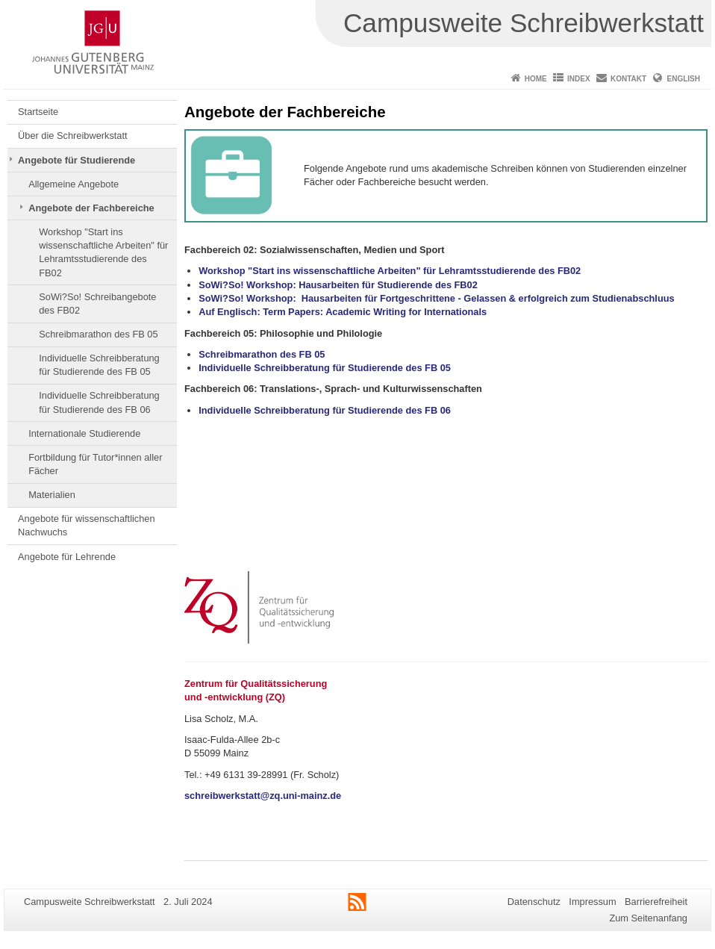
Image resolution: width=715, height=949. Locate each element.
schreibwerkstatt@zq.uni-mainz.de (262, 795)
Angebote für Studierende (76, 160)
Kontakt (628, 79)
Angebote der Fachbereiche (91, 208)
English (683, 79)
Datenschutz (534, 901)
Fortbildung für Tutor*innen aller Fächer (95, 464)
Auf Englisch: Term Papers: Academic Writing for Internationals (343, 311)
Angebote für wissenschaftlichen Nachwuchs (86, 525)
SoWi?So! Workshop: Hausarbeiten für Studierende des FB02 (338, 284)
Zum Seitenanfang (648, 918)
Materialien (51, 494)
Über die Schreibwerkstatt (73, 135)
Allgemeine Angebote (73, 184)
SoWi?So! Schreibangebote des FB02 (97, 303)
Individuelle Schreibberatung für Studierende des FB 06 (99, 402)
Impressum (592, 901)
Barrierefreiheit (656, 901)
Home (536, 79)
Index (578, 79)
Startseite (38, 111)
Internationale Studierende (84, 433)
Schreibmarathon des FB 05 (98, 334)
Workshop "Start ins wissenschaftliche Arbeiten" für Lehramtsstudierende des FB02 (103, 252)
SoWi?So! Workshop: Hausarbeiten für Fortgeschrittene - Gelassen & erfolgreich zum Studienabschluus (436, 298)
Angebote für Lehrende (67, 556)
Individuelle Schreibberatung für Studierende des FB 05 (99, 364)
